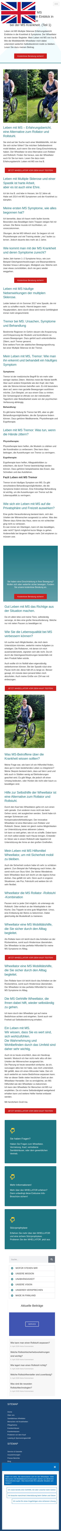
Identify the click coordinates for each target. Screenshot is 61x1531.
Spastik (45, 303)
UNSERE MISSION (25, 1273)
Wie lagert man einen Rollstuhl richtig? (28, 1365)
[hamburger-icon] (56, 4)
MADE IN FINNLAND (26, 1295)
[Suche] (51, 1259)
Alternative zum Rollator (43, 152)
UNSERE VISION (24, 1284)
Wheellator (19, 152)
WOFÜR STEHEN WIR (27, 1268)
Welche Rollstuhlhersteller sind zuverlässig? (31, 1374)
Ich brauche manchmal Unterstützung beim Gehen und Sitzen (32, 1496)
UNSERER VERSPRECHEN (29, 1290)
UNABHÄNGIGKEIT (25, 1279)
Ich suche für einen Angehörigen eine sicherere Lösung (34, 1501)
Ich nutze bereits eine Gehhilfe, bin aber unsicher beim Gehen (32, 1490)
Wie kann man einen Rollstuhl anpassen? (30, 1343)
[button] (32, 1268)
